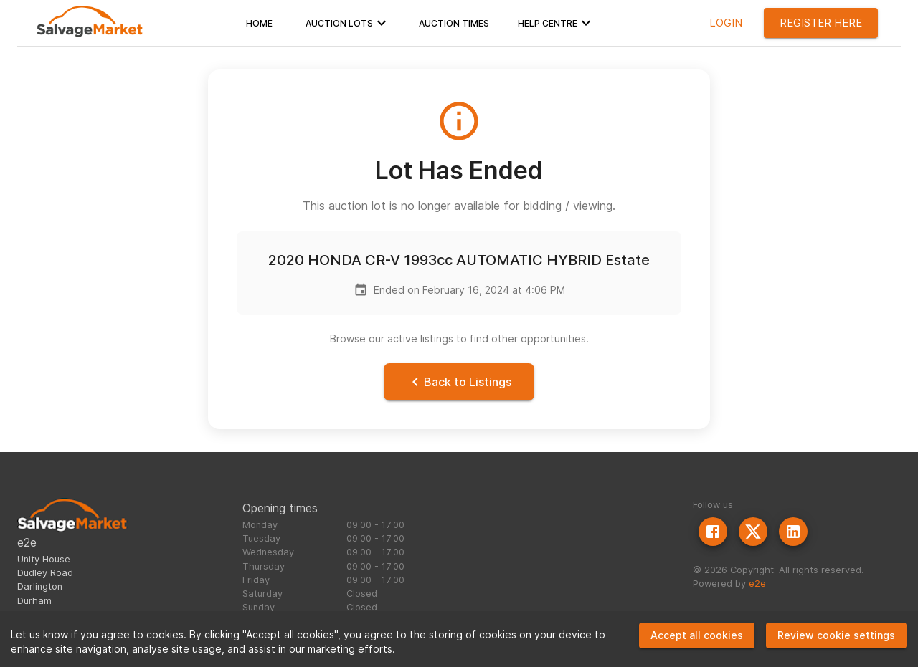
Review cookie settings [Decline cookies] (836, 635)
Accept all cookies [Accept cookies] (696, 635)
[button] (260, 23)
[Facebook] (713, 531)
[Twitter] (753, 531)
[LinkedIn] (793, 531)
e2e (757, 583)
